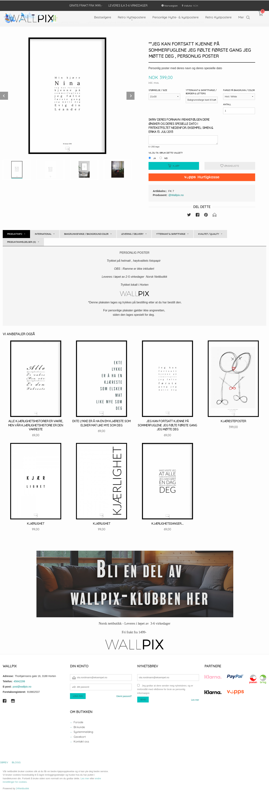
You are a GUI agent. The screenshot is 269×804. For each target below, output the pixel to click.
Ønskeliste (229, 165)
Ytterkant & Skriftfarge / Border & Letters (201, 92)
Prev (4, 96)
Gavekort (80, 736)
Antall (227, 104)
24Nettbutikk (22, 788)
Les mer (195, 700)
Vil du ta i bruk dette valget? (165, 152)
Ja (154, 158)
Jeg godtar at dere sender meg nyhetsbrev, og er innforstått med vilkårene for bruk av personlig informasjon (165, 689)
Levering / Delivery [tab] (132, 234)
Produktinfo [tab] (14, 234)
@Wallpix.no (176, 195)
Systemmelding (83, 732)
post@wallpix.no (22, 686)
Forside (78, 722)
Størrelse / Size (158, 90)
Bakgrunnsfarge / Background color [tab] (86, 234)
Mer (241, 17)
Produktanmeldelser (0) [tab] (21, 242)
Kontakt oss (81, 741)
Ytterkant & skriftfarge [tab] (170, 234)
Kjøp (174, 165)
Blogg (16, 762)
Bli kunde (79, 727)
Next (130, 96)
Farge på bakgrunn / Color (239, 90)
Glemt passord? (124, 696)
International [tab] (43, 234)
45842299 (19, 681)
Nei (166, 158)
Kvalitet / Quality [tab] (208, 234)
